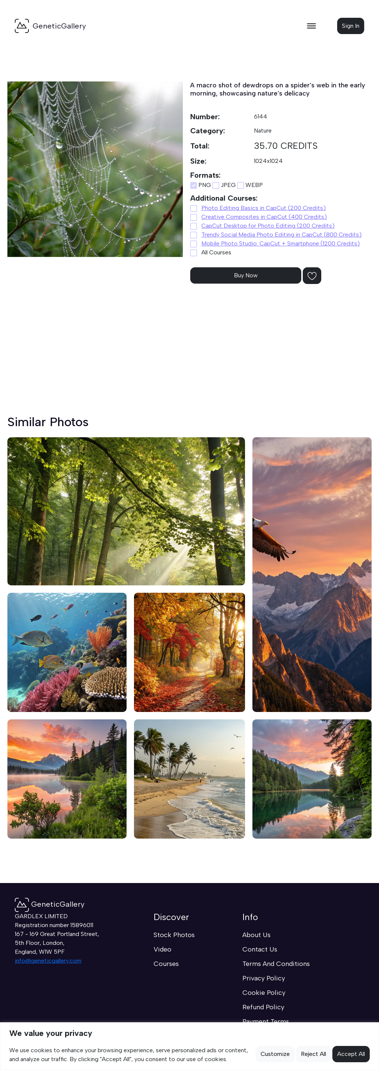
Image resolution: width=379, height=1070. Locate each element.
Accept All (351, 1053)
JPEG (224, 185)
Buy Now (246, 275)
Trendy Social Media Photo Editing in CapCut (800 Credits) (281, 234)
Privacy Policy (263, 978)
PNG (200, 185)
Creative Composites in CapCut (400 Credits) (264, 216)
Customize (275, 1053)
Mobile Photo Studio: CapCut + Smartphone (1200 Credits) (280, 243)
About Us (256, 935)
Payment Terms (265, 1021)
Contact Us (259, 949)
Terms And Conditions (276, 964)
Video (162, 949)
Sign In (350, 25)
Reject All (313, 1053)
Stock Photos (174, 935)
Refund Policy (263, 1007)
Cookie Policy (263, 993)
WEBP (250, 185)
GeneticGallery (49, 904)
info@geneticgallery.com (48, 960)
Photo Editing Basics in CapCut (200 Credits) (263, 207)
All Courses (210, 252)
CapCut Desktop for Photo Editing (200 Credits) (268, 225)
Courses (166, 964)
